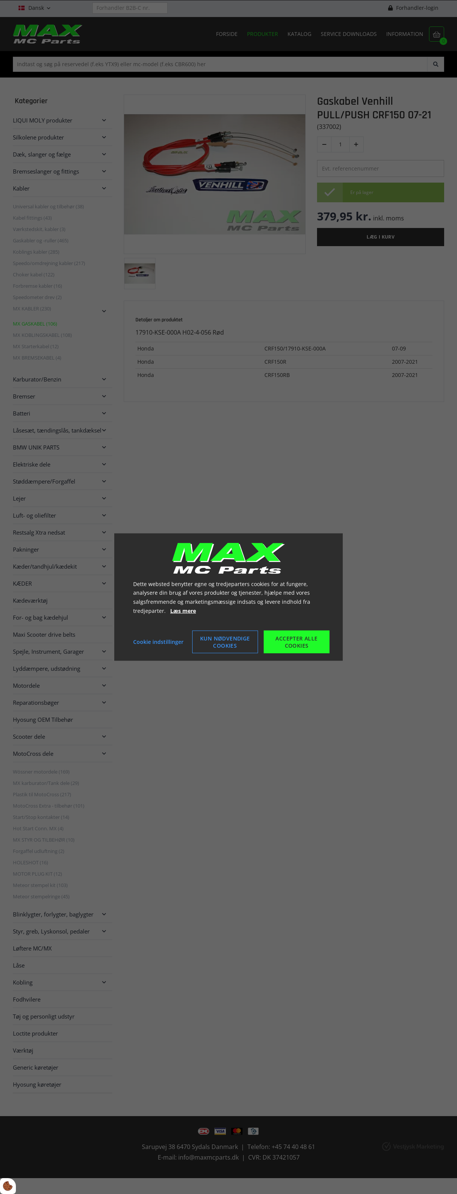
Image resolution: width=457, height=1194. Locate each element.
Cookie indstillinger (158, 641)
